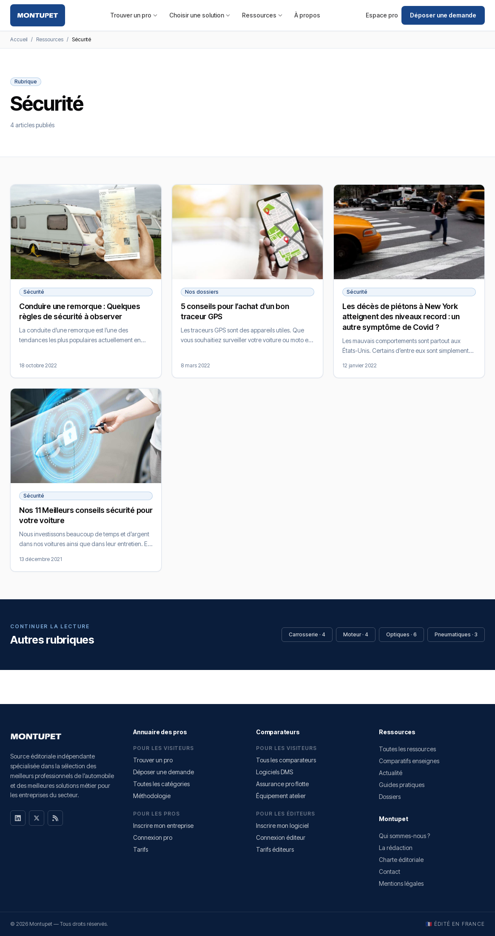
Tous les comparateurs (286, 760)
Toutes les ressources (407, 749)
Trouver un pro (133, 15)
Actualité (390, 772)
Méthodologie (152, 795)
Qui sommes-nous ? (404, 835)
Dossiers (390, 796)
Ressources (262, 15)
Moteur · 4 (355, 634)
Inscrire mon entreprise (163, 825)
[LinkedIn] (18, 818)
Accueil (19, 39)
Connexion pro (152, 837)
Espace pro (382, 15)
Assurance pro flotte (282, 783)
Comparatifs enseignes (409, 760)
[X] (36, 818)
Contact (389, 871)
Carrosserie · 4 (307, 634)
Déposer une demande (443, 15)
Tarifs (140, 849)
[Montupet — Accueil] (37, 15)
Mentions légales (401, 883)
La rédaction (395, 847)
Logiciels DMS (274, 772)
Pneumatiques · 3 (456, 634)
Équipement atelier (281, 795)
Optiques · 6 (401, 634)
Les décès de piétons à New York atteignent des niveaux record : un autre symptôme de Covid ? (401, 317)
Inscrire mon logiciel (282, 825)
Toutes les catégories (161, 783)
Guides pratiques (401, 784)
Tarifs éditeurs (275, 849)
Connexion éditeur (280, 837)
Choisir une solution (199, 15)
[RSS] (55, 818)
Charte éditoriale (401, 859)
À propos (307, 15)
